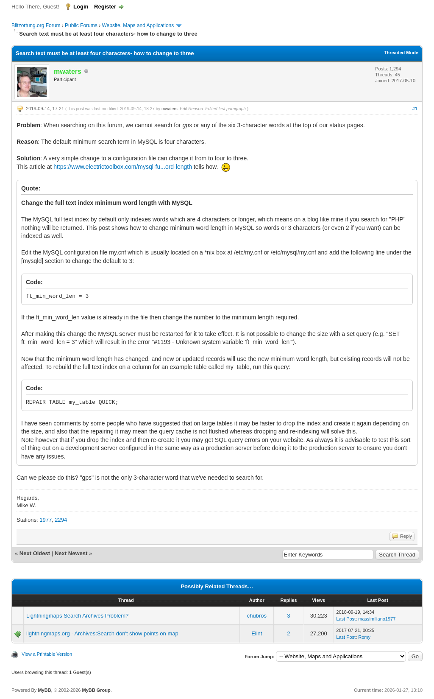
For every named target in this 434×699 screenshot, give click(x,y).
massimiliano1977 (376, 618)
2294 (61, 520)
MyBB (44, 690)
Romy (364, 637)
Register (105, 6)
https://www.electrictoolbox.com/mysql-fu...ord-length (122, 166)
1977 (45, 520)
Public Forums (81, 25)
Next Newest (71, 553)
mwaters (169, 108)
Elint (256, 633)
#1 (414, 108)
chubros (257, 615)
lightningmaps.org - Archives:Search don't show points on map (102, 633)
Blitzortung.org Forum (35, 25)
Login (80, 6)
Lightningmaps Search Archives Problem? (77, 615)
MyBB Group (96, 690)
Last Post (346, 618)
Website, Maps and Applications (138, 25)
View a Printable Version (47, 654)
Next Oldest (34, 553)
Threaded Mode (401, 52)
